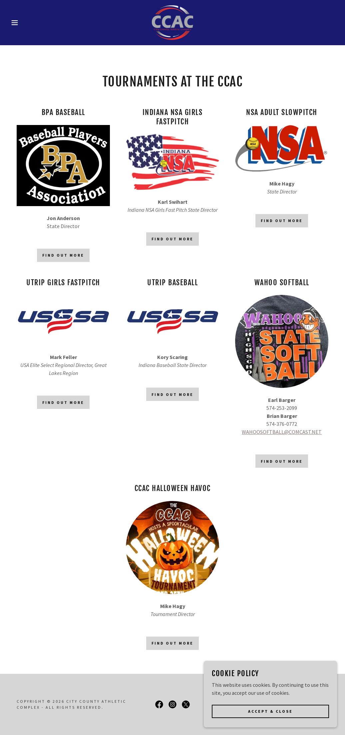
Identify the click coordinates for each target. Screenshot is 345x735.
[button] (17, 22)
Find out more (63, 255)
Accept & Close (270, 724)
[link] (172, 22)
